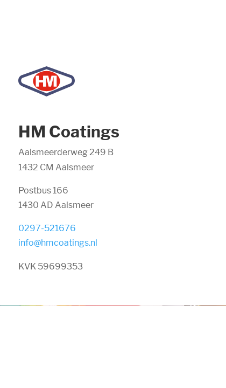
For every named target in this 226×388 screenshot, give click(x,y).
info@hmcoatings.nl (57, 243)
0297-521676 (47, 228)
